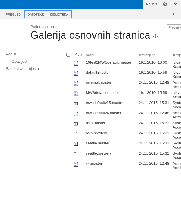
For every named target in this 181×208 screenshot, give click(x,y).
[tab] (13, 13)
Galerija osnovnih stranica (90, 35)
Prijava (152, 4)
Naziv (90, 55)
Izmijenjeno (147, 55)
